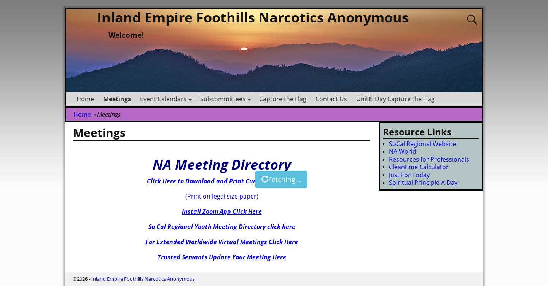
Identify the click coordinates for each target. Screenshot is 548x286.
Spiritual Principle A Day (423, 182)
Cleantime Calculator (419, 167)
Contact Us (331, 99)
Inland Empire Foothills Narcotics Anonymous (253, 17)
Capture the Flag (282, 99)
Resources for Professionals (429, 159)
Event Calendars (168, 99)
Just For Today (409, 175)
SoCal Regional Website (422, 144)
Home (85, 99)
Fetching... (281, 179)
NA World (402, 151)
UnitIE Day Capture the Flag (395, 99)
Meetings (117, 99)
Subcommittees (227, 99)
